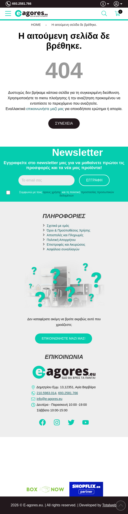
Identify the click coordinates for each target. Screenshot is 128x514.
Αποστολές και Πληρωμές (65, 235)
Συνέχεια (64, 123)
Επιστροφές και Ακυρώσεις (66, 244)
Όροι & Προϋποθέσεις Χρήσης (68, 230)
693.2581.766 (21, 3)
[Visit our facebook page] (43, 424)
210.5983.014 (46, 393)
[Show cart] (117, 13)
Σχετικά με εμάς (58, 225)
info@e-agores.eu (49, 399)
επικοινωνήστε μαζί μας (45, 109)
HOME (36, 24)
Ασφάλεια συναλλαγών (63, 249)
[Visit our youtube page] (85, 424)
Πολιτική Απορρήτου (61, 240)
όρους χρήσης (52, 192)
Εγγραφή (94, 180)
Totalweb (109, 505)
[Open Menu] (8, 13)
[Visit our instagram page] (57, 424)
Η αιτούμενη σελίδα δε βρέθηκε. (74, 24)
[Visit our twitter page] (71, 424)
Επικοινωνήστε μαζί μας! (63, 338)
